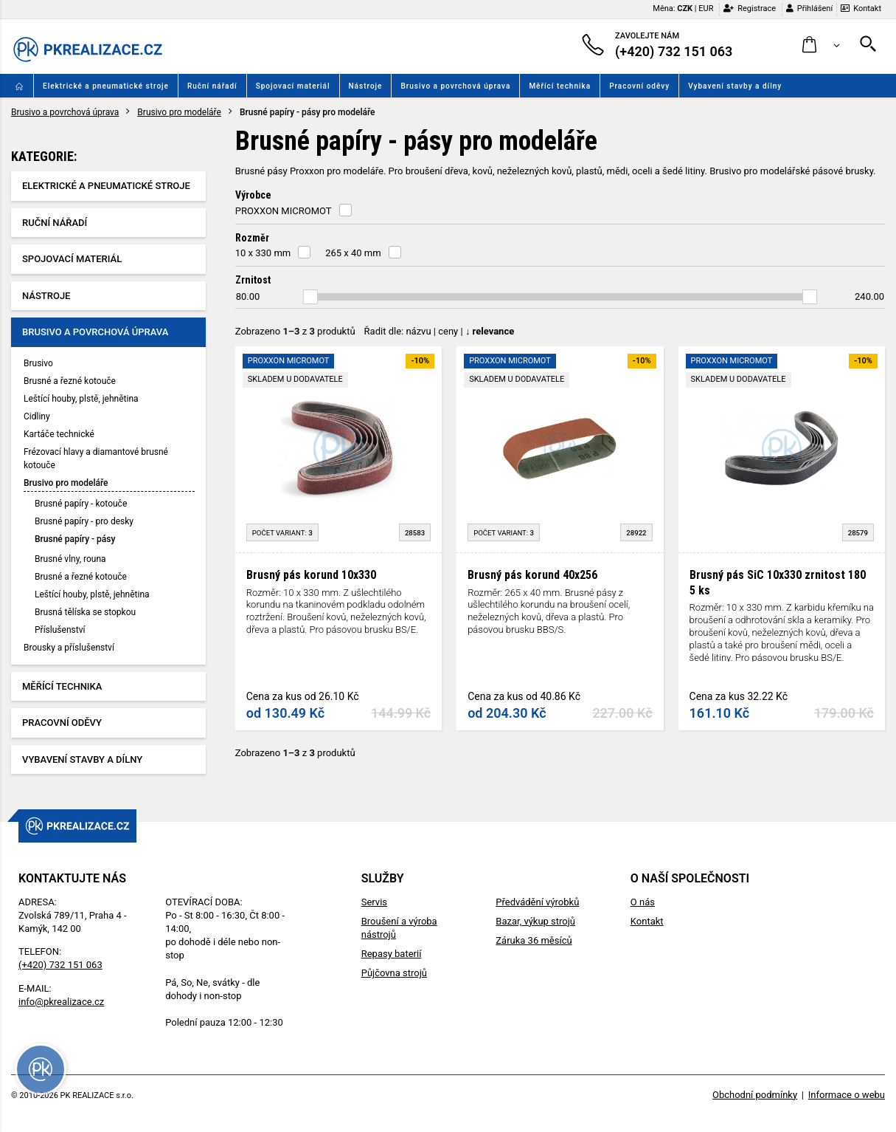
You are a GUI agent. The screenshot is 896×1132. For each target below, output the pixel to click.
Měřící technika (560, 86)
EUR (705, 8)
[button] (821, 45)
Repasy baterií (391, 953)
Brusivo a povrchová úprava (455, 86)
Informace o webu (846, 1094)
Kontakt (861, 8)
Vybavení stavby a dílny (735, 86)
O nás (643, 902)
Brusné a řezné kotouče (70, 381)
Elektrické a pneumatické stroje (106, 86)
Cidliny (37, 416)
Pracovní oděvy (639, 86)
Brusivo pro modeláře (179, 112)
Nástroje (366, 86)
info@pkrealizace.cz (61, 1001)
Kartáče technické (59, 434)
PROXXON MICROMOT (283, 210)
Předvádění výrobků (537, 902)
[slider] (310, 296)
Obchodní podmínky (754, 1094)
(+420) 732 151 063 (60, 964)
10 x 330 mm (263, 252)
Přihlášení (809, 8)
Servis (374, 902)
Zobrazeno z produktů (295, 331)
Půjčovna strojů (394, 972)
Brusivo (38, 363)
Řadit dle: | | (439, 331)
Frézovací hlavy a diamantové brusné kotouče (96, 458)
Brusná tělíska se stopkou (85, 612)
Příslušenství (60, 630)
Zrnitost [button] (253, 280)
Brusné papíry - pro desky (84, 521)
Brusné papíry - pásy (75, 539)
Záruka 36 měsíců (534, 940)
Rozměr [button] (252, 238)
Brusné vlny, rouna (70, 559)
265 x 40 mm (353, 252)
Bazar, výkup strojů (535, 921)
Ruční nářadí (212, 86)
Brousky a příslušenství (69, 647)
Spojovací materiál (293, 86)
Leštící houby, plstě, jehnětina (81, 399)
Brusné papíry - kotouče (81, 503)
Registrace (749, 8)
